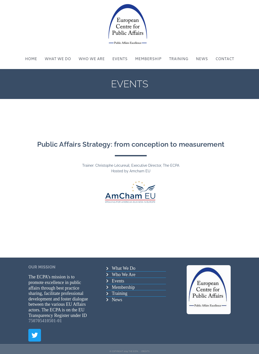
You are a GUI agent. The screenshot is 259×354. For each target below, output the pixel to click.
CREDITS (145, 346)
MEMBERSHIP (148, 54)
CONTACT (224, 54)
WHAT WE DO (58, 54)
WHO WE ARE (91, 54)
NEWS (202, 54)
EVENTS (119, 54)
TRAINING (178, 54)
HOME (31, 54)
